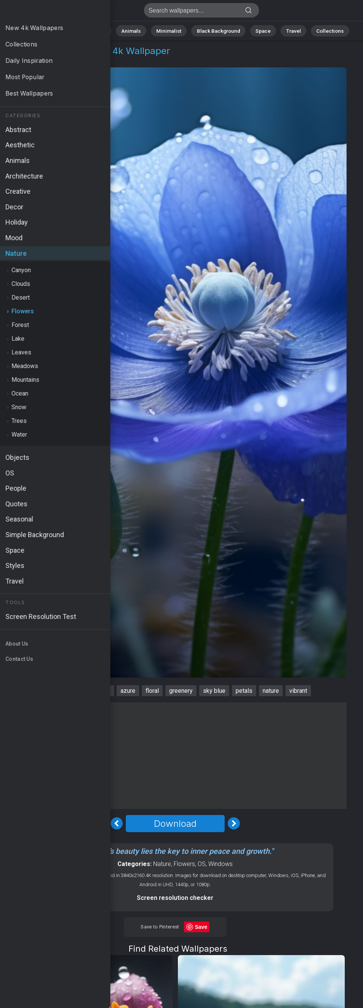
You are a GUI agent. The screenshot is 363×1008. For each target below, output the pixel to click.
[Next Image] (234, 823)
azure (127, 690)
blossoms (96, 690)
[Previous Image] (117, 823)
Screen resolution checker (175, 897)
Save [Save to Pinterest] (201, 927)
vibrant (298, 690)
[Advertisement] (175, 755)
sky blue (214, 690)
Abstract (103, 30)
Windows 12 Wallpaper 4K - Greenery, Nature (46, 12)
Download (175, 823)
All (48, 30)
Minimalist (170, 30)
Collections (319, 30)
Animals (136, 30)
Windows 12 (56, 690)
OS (202, 864)
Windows (220, 864)
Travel (285, 30)
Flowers (59, 60)
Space (257, 30)
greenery (181, 690)
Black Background (215, 30)
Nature (72, 30)
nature (271, 690)
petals (244, 690)
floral (152, 690)
